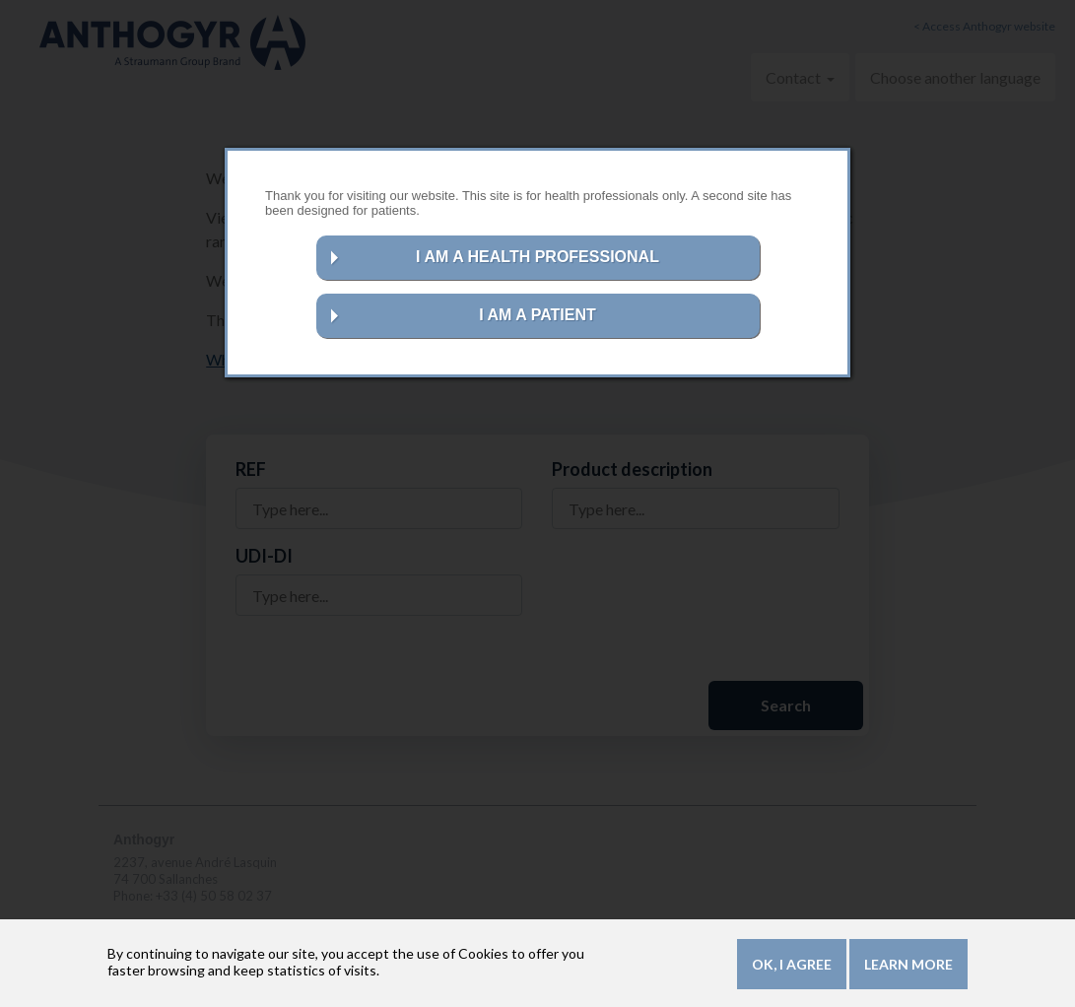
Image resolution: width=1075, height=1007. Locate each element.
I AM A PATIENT (537, 314)
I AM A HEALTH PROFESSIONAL (537, 256)
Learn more (908, 966)
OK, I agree (792, 966)
